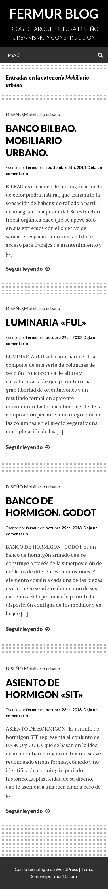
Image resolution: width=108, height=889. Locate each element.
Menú (14, 55)
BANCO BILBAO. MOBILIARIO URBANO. (41, 140)
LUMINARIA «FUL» (46, 322)
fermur (32, 167)
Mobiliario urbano (42, 114)
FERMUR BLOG (54, 13)
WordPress (67, 869)
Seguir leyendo (28, 268)
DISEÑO (14, 114)
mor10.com (65, 876)
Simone (38, 876)
